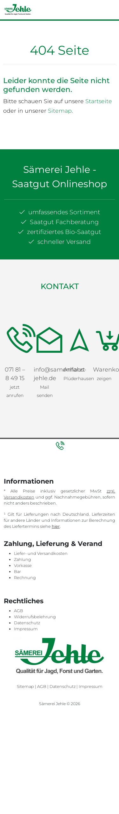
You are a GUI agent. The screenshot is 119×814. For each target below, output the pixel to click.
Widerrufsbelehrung (35, 616)
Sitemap (60, 110)
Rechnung (25, 577)
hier (56, 526)
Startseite (98, 101)
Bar (17, 571)
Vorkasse (23, 565)
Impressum (26, 628)
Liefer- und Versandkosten (41, 553)
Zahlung (22, 559)
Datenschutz (27, 622)
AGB (18, 610)
